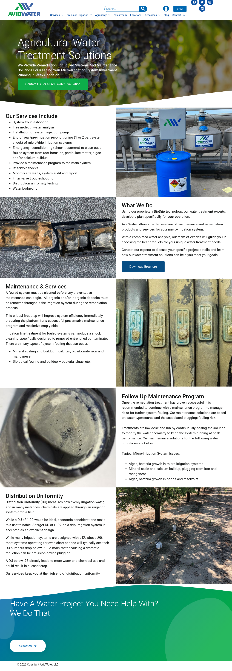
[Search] (143, 9)
